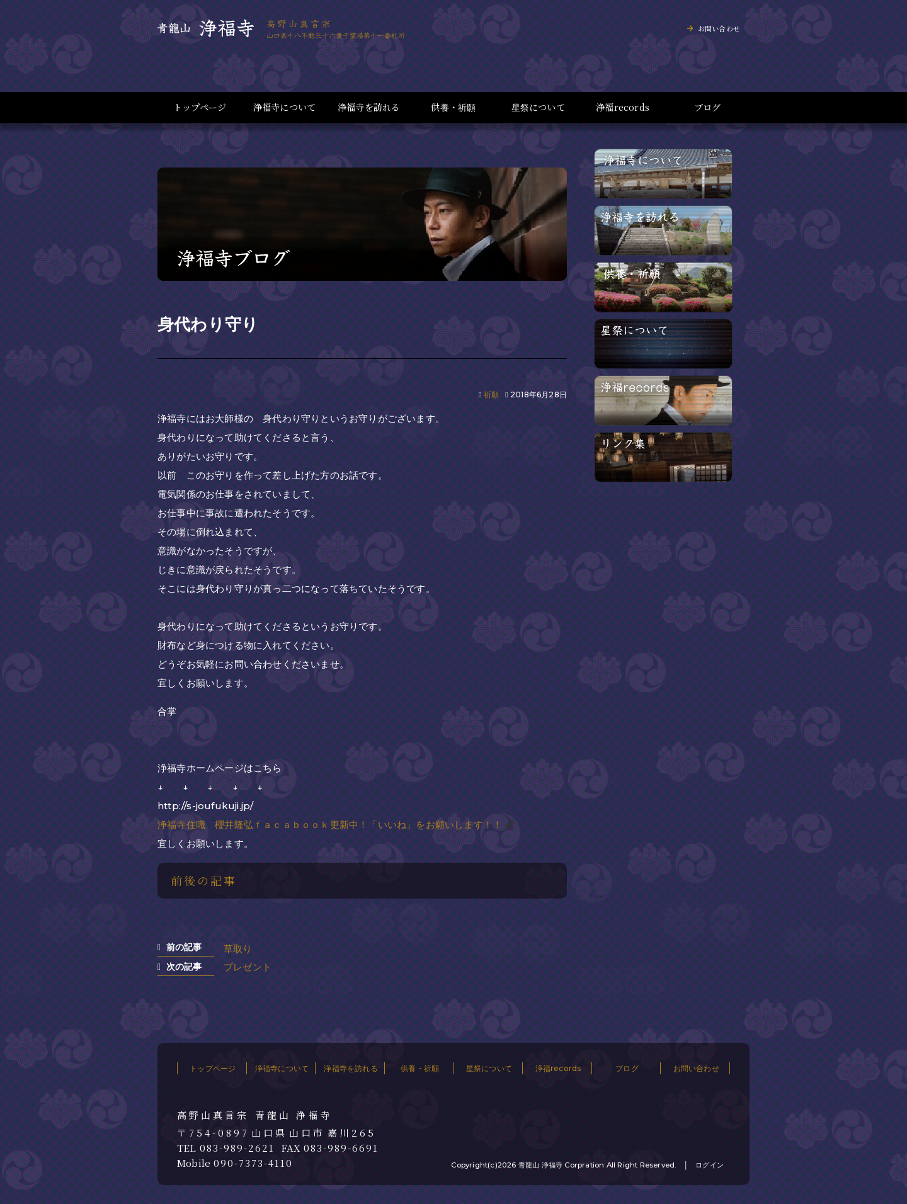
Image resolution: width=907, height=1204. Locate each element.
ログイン (709, 1165)
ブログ (707, 107)
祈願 (491, 394)
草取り (238, 949)
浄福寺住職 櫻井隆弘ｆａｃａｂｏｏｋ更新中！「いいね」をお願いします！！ (329, 825)
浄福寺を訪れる (369, 107)
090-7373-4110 (253, 1163)
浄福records (622, 107)
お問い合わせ (719, 28)
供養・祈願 (453, 107)
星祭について (538, 107)
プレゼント (247, 967)
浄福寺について (284, 107)
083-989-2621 (237, 1148)
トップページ (199, 107)
